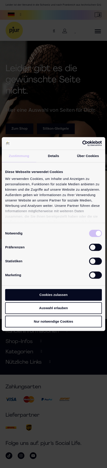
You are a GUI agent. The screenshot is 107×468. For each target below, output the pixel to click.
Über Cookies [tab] (88, 156)
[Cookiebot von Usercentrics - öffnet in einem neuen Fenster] (82, 143)
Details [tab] (53, 156)
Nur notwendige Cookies (53, 321)
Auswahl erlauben (53, 308)
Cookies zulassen (53, 295)
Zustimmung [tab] (19, 156)
